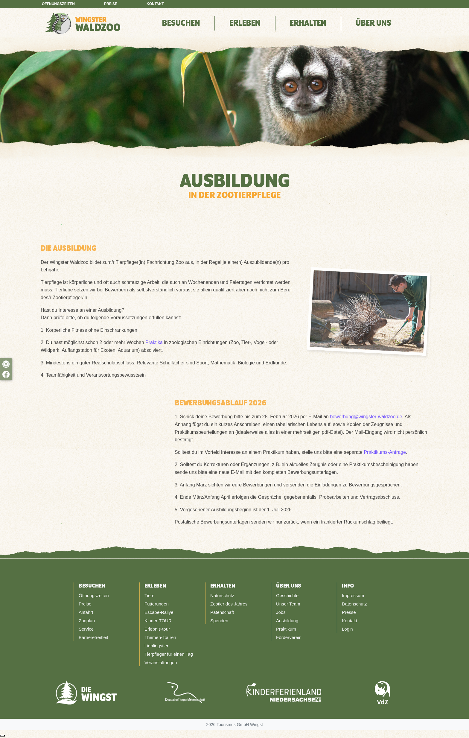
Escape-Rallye (158, 612)
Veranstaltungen (160, 662)
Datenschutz (354, 603)
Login (347, 629)
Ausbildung (287, 620)
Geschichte (287, 595)
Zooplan (87, 620)
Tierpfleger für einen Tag (168, 654)
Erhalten (308, 23)
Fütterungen (156, 603)
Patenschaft (222, 612)
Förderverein (289, 637)
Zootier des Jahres (228, 603)
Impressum (353, 595)
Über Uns (373, 23)
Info (348, 586)
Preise (110, 4)
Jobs (281, 612)
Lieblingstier (156, 645)
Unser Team (288, 603)
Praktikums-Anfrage (385, 454)
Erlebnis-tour (157, 629)
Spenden (219, 620)
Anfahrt (86, 612)
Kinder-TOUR (158, 620)
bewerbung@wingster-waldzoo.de (366, 418)
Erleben (245, 23)
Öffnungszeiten (58, 4)
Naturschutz (222, 595)
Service (86, 629)
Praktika (154, 344)
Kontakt (155, 4)
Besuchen (181, 23)
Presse (349, 612)
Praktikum (286, 629)
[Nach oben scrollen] (2, 736)
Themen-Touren (160, 637)
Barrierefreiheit (93, 637)
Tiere (149, 595)
